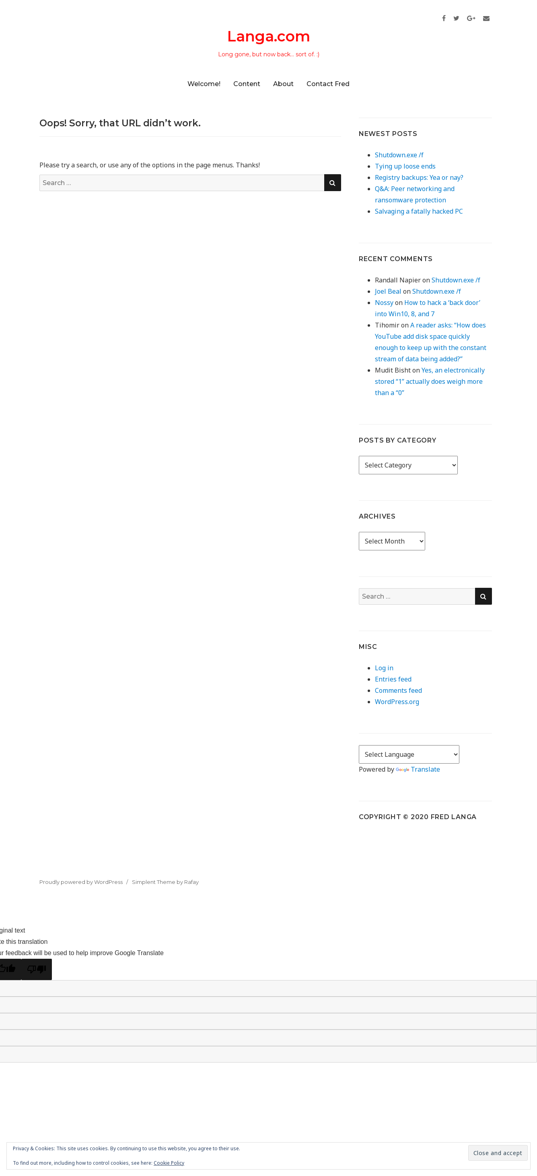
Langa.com (268, 36)
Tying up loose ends (405, 166)
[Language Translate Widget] (409, 754)
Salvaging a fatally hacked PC (419, 211)
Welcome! (203, 84)
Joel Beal (388, 291)
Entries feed (393, 679)
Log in (384, 667)
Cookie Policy (169, 1163)
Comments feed (398, 690)
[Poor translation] (36, 969)
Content (246, 84)
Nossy (384, 302)
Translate (418, 769)
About (283, 84)
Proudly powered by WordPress (81, 882)
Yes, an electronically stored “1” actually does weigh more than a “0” (430, 381)
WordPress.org (397, 701)
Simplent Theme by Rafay (165, 882)
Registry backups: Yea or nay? (419, 177)
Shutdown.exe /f (399, 154)
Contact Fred (328, 84)
